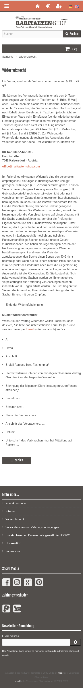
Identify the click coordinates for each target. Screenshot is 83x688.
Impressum (11, 551)
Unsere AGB (11, 543)
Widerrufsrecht (13, 519)
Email (30, 329)
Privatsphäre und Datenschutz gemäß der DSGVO (36, 535)
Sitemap (9, 511)
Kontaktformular (14, 503)
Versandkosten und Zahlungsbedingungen (30, 527)
